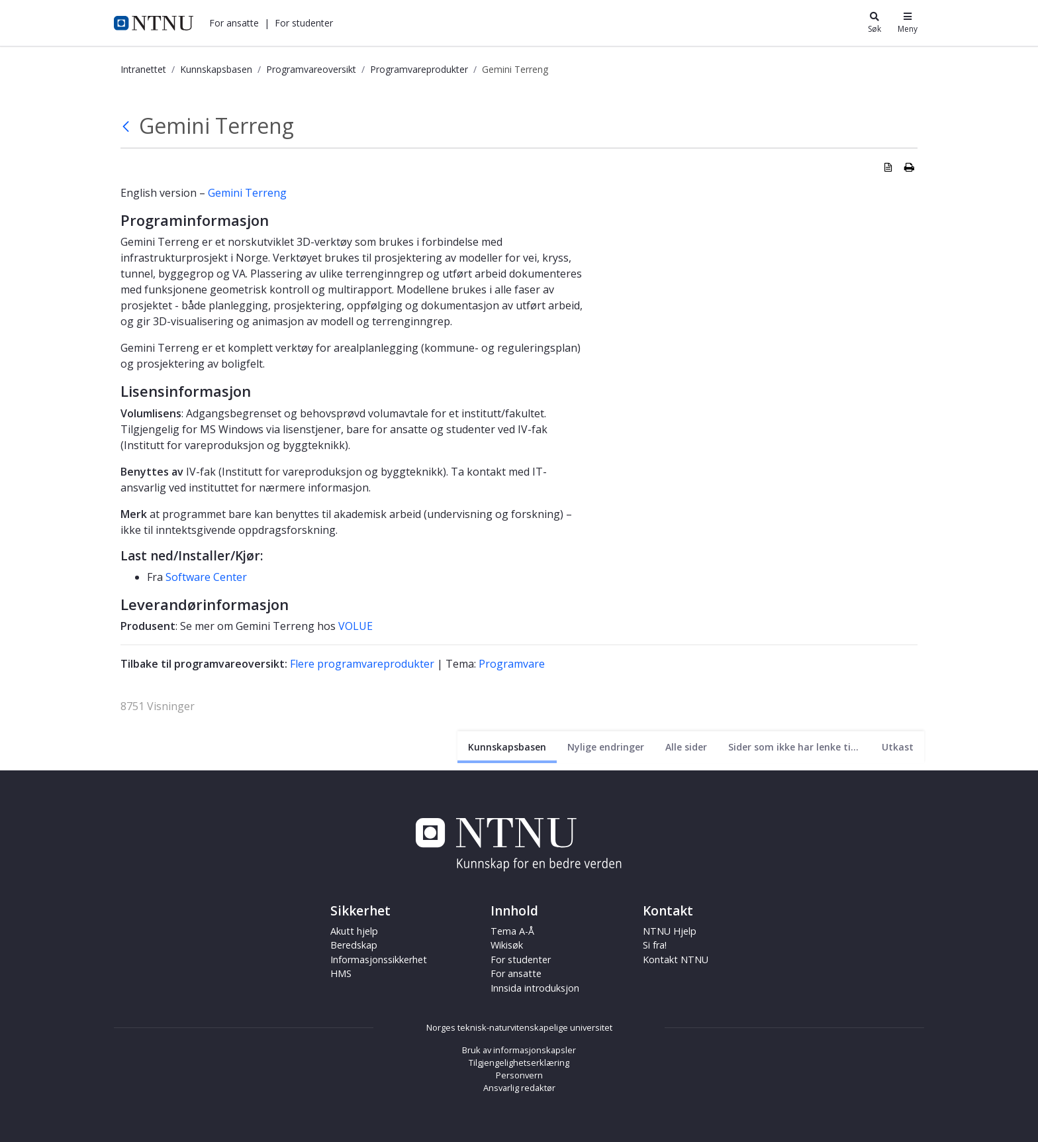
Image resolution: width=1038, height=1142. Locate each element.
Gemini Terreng (247, 192)
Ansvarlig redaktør (519, 1088)
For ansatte (234, 23)
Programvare (512, 663)
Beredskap (353, 945)
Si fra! (655, 945)
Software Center (206, 577)
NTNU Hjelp (669, 931)
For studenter (304, 23)
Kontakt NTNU (675, 959)
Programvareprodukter (419, 69)
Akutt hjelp (354, 931)
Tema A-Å (512, 931)
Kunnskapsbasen (216, 69)
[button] (234, 23)
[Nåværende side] (507, 746)
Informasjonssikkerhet (378, 959)
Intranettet (143, 69)
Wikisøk (507, 945)
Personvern (519, 1075)
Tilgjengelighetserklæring (519, 1062)
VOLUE (355, 626)
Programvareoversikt (311, 69)
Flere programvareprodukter (362, 663)
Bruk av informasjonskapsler (519, 1050)
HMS (341, 973)
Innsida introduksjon (535, 988)
